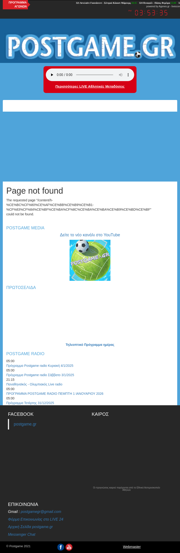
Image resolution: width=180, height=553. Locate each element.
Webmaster (132, 547)
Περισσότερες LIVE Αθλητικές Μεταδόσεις (89, 86)
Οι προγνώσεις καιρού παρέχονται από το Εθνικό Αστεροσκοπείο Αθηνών (126, 489)
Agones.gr (164, 6)
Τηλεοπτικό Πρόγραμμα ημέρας (90, 345)
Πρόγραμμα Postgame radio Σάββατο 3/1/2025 (40, 375)
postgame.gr (25, 424)
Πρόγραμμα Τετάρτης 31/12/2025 (30, 403)
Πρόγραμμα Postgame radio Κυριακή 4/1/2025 (39, 366)
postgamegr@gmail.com (41, 512)
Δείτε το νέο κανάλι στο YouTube (90, 235)
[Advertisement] (90, 146)
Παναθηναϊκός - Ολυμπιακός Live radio (34, 384)
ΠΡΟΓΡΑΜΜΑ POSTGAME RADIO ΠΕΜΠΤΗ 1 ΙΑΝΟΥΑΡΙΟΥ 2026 (54, 393)
